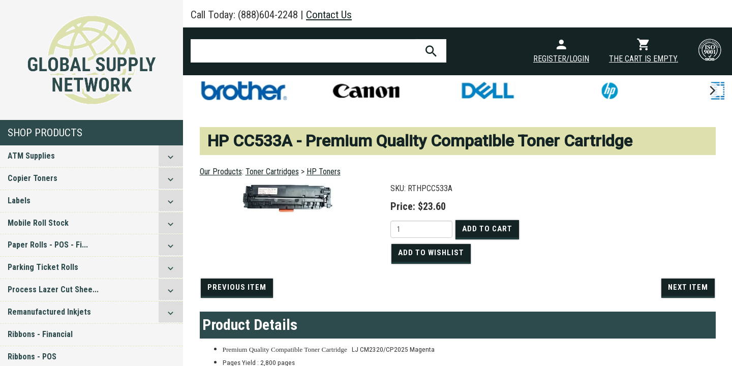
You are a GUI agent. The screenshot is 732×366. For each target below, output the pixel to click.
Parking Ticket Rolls (43, 267)
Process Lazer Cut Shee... (53, 289)
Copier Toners (32, 178)
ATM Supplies (31, 156)
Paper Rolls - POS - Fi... (48, 245)
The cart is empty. (643, 59)
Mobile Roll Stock (38, 223)
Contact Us (329, 15)
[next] (711, 90)
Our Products (221, 171)
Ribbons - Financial (40, 334)
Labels (19, 200)
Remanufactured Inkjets (49, 312)
